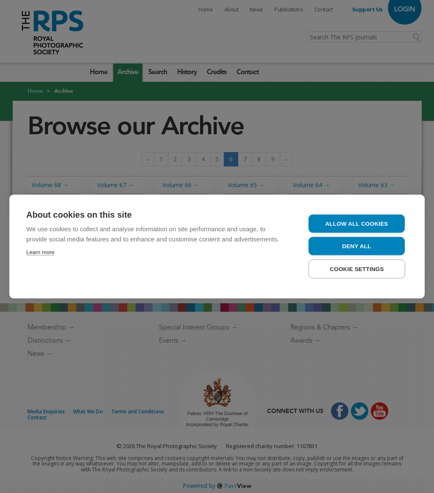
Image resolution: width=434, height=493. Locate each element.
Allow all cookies (356, 224)
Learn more (40, 252)
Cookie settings (357, 269)
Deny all (356, 246)
